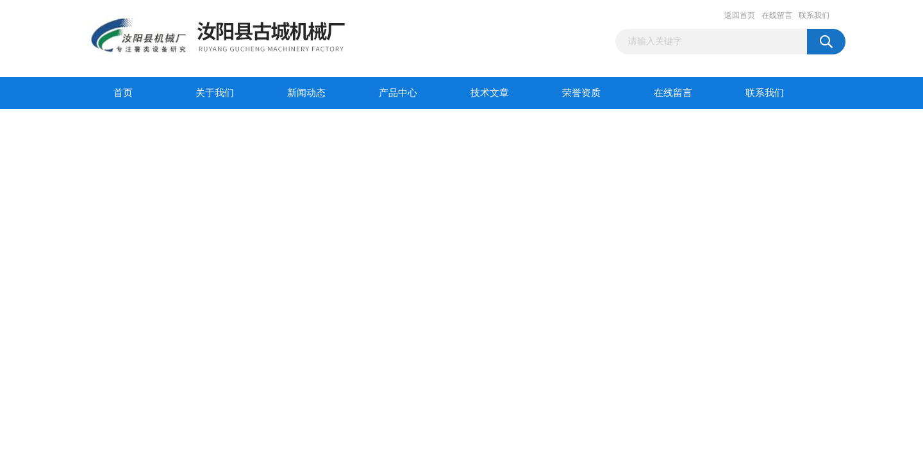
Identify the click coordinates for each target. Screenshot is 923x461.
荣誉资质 (581, 93)
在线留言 (776, 15)
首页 (123, 93)
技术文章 (489, 93)
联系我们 (814, 15)
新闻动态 (306, 93)
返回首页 (739, 15)
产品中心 (398, 93)
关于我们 (214, 93)
